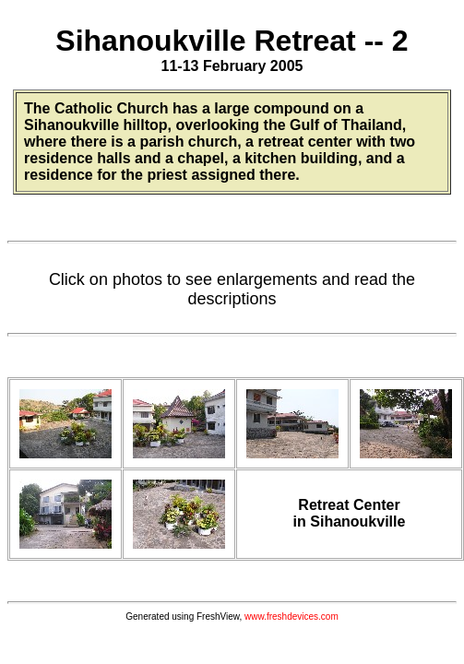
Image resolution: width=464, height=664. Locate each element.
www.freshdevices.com (291, 616)
